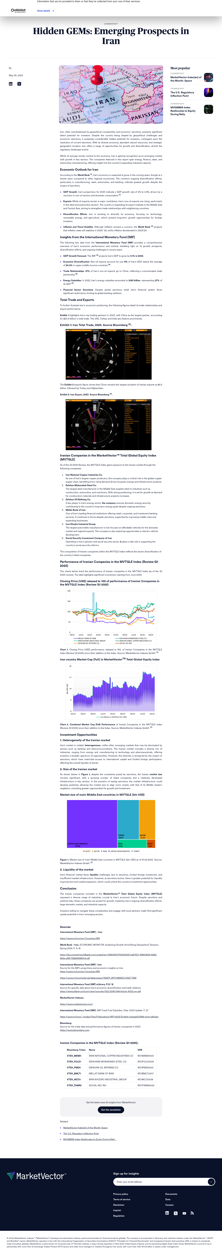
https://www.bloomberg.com (74, 1030)
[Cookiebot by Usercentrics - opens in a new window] (18, 26)
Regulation (118, 1216)
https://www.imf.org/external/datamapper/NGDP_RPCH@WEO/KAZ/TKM (98, 978)
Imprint (117, 1210)
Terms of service (121, 1199)
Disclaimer (118, 1205)
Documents (171, 1194)
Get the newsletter (111, 1110)
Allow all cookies (198, 7)
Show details (43, 26)
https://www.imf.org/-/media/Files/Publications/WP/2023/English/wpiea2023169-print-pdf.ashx (109, 1016)
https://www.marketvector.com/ (76, 1004)
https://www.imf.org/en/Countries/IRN (80, 938)
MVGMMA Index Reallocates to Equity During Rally (183, 111)
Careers (169, 1205)
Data (167, 1199)
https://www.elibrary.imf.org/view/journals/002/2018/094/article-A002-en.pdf (100, 991)
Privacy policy (120, 1194)
